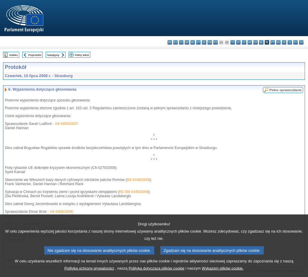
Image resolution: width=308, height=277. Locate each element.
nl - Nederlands (261, 42)
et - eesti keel (198, 42)
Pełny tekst (82, 55)
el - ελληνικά (204, 42)
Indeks (13, 55)
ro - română (278, 42)
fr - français (215, 42)
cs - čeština (181, 42)
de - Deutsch (192, 42)
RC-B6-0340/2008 (133, 192)
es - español (175, 42)
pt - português (272, 42)
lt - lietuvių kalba (244, 42)
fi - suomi (295, 42)
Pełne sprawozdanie (286, 90)
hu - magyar (250, 42)
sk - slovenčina (284, 42)
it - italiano (232, 42)
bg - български (170, 42)
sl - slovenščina (290, 42)
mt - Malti (255, 42)
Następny (53, 55)
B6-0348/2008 (138, 180)
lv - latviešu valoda (238, 42)
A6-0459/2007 (66, 124)
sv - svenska (301, 42)
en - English (210, 42)
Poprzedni (34, 55)
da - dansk (187, 42)
